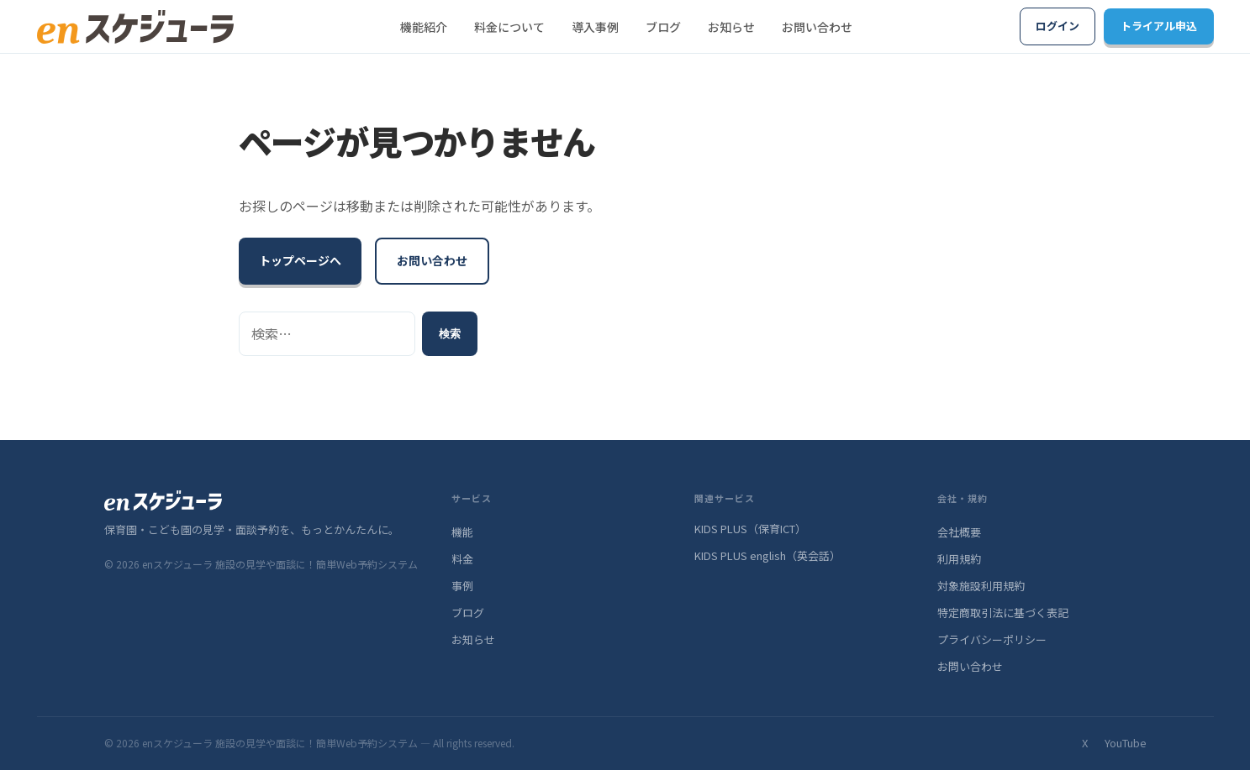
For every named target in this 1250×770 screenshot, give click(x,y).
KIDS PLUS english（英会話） (767, 555)
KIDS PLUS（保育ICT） (750, 529)
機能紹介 (423, 26)
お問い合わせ (817, 26)
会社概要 (959, 532)
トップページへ (300, 260)
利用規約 (959, 559)
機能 (462, 532)
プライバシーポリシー (992, 639)
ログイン (1057, 26)
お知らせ (731, 26)
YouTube (1126, 743)
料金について (509, 26)
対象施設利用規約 (981, 586)
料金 (462, 559)
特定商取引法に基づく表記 (1002, 613)
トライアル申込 (1159, 26)
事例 (462, 586)
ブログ (663, 26)
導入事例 (595, 26)
